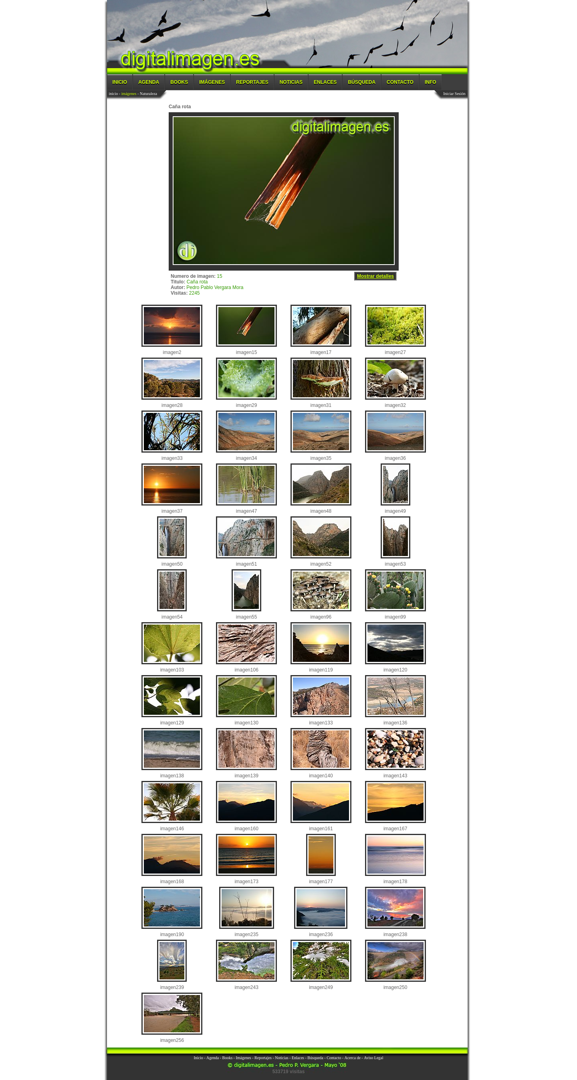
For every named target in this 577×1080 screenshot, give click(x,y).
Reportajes (252, 82)
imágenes (129, 93)
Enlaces (325, 82)
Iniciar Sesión (454, 93)
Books (179, 82)
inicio (113, 93)
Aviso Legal (373, 1058)
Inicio (120, 82)
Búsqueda (361, 82)
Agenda (148, 82)
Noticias (291, 82)
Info (430, 82)
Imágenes (212, 82)
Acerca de (353, 1058)
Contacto (400, 82)
